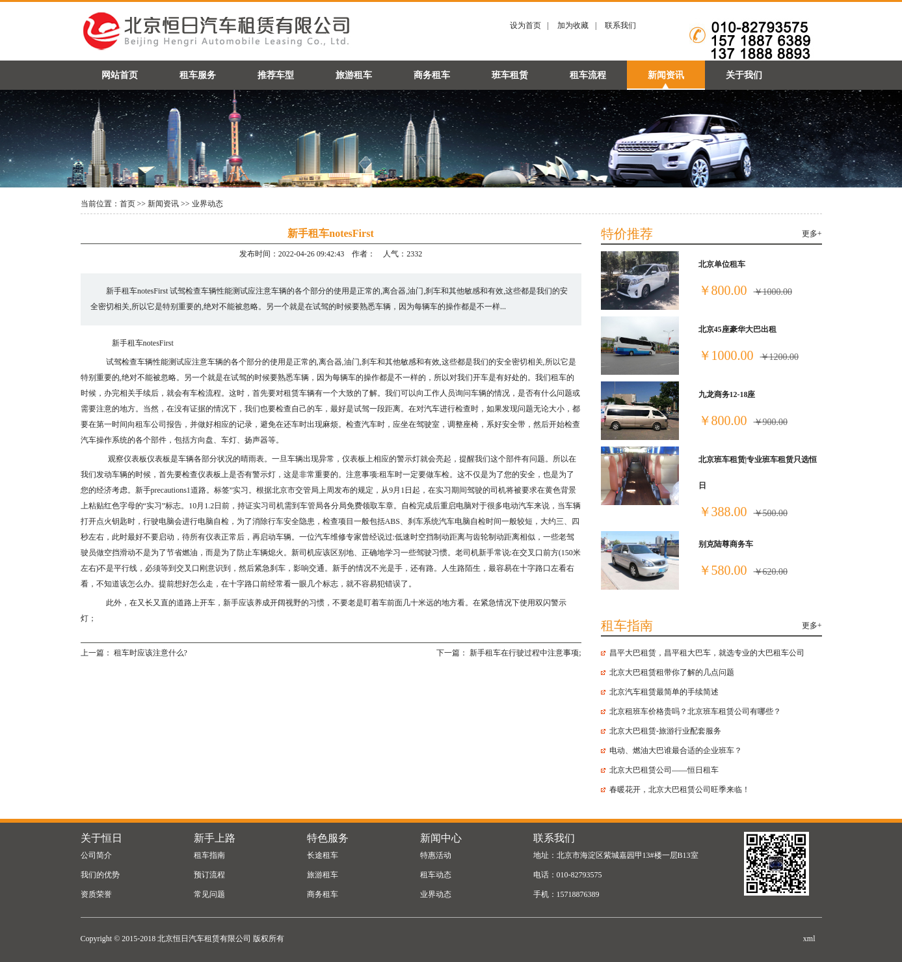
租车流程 (588, 75)
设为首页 (525, 25)
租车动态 (435, 874)
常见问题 (209, 894)
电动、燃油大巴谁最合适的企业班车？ (675, 750)
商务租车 (432, 75)
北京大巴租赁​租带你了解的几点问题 (671, 672)
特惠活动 (435, 855)
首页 (127, 203)
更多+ (812, 233)
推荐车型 (276, 75)
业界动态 (207, 203)
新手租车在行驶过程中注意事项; (525, 652)
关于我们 (744, 75)
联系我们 (620, 25)
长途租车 (322, 855)
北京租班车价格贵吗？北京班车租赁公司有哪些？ (695, 711)
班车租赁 (510, 75)
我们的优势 (100, 874)
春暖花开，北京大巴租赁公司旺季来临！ (679, 789)
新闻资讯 (666, 75)
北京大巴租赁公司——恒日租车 (664, 770)
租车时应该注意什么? (150, 652)
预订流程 (209, 874)
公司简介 (96, 855)
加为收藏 (573, 25)
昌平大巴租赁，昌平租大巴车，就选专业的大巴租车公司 (706, 652)
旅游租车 (354, 75)
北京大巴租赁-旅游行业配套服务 (665, 730)
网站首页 (119, 75)
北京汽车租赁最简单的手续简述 (664, 691)
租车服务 (197, 75)
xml (809, 938)
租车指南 (209, 855)
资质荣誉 (96, 894)
